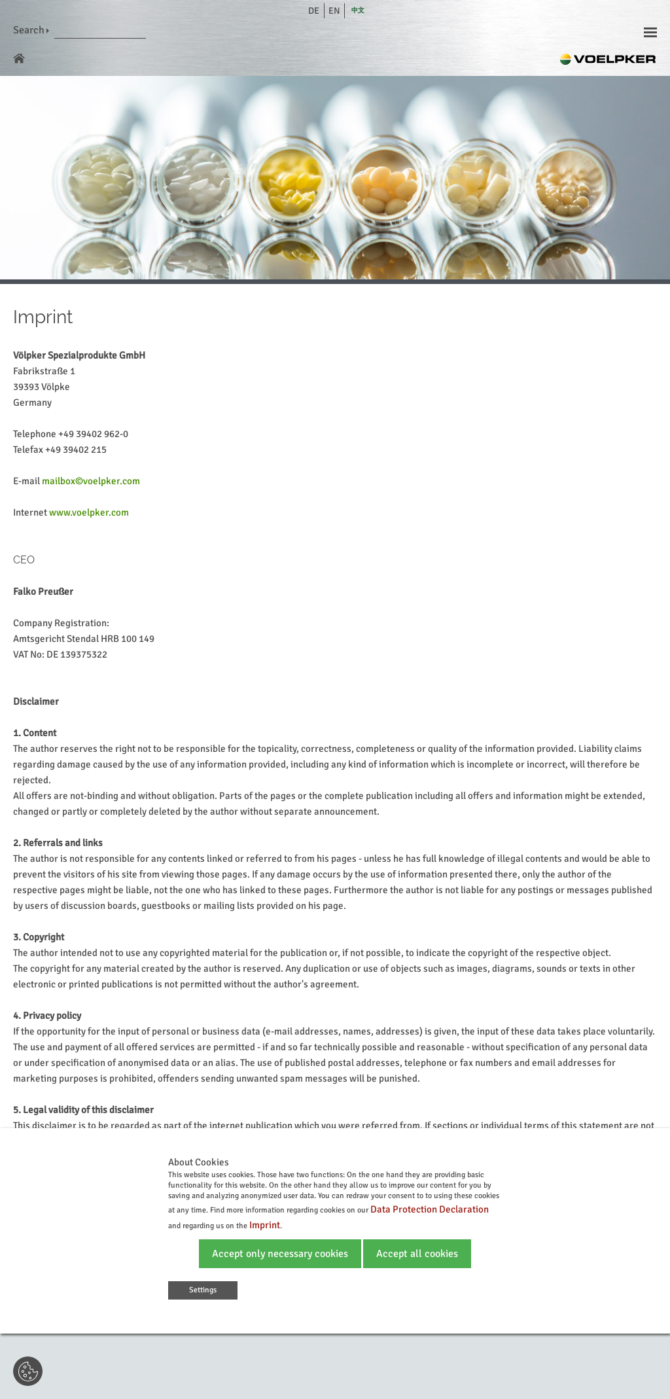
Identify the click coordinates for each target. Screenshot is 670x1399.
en (334, 10)
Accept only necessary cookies (280, 1253)
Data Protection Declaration (429, 1209)
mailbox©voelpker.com (91, 481)
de (313, 10)
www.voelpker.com (89, 512)
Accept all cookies (417, 1253)
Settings (203, 1290)
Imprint (264, 1225)
